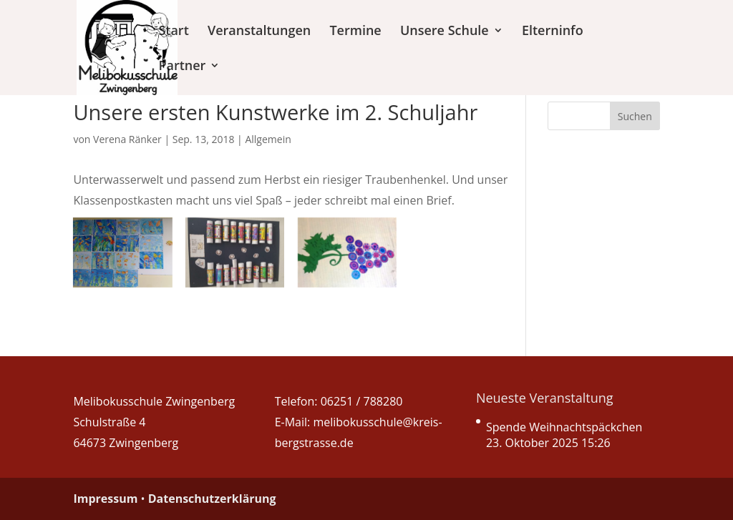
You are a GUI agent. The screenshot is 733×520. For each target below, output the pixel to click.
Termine (355, 32)
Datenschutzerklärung (212, 498)
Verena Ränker (127, 139)
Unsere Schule (444, 32)
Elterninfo (552, 32)
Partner (181, 67)
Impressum (105, 498)
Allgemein (268, 139)
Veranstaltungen (259, 32)
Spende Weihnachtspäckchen (564, 427)
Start (173, 32)
